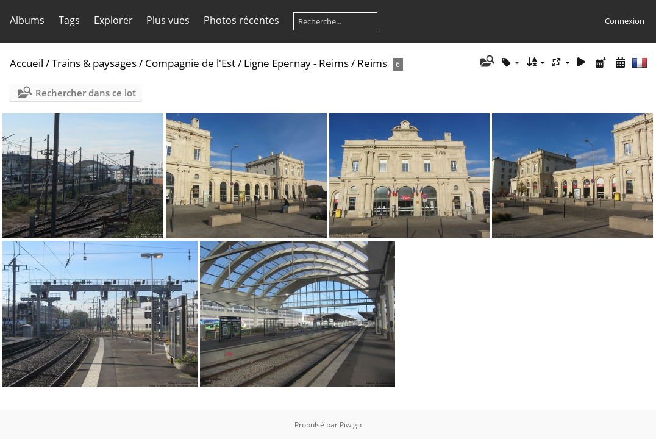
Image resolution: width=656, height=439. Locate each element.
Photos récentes (241, 20)
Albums (27, 20)
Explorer (113, 20)
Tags (69, 20)
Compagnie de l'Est (190, 63)
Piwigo (351, 424)
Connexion (624, 20)
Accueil (26, 63)
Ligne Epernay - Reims (296, 63)
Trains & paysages (94, 63)
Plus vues (168, 20)
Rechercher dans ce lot (85, 93)
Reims (372, 63)
